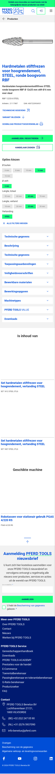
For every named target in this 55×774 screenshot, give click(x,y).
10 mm (28, 170)
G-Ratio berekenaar (13, 682)
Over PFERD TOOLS (13, 624)
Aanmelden (28, 599)
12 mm (40, 170)
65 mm (30, 196)
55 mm (7, 196)
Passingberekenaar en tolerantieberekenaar (27, 677)
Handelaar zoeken (27, 147)
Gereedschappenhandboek (17, 651)
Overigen (6, 743)
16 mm (7, 176)
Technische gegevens (16, 110)
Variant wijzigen (13, 117)
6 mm (7, 170)
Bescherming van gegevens (31, 605)
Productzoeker (10, 686)
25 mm (30, 206)
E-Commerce (9, 668)
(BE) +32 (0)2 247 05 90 (18, 718)
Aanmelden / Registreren (28, 138)
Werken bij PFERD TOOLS (16, 637)
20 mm (19, 206)
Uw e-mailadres (7, 584)
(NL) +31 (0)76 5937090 (18, 724)
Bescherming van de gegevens (17, 747)
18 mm (7, 206)
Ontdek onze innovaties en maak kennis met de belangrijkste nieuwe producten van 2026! (27, 3)
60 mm (19, 196)
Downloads (8, 655)
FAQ (4, 691)
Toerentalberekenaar (14, 673)
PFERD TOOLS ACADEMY (16, 659)
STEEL (7, 217)
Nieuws (6, 633)
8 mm (17, 170)
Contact (6, 628)
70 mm (42, 196)
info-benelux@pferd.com (19, 730)
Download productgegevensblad (22, 124)
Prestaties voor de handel (16, 664)
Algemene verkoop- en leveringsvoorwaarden (24, 751)
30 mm (42, 206)
